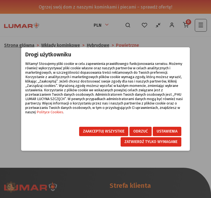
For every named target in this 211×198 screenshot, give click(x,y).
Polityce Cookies (50, 112)
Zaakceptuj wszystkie (103, 131)
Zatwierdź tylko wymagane (150, 141)
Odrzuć (140, 131)
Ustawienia (167, 131)
